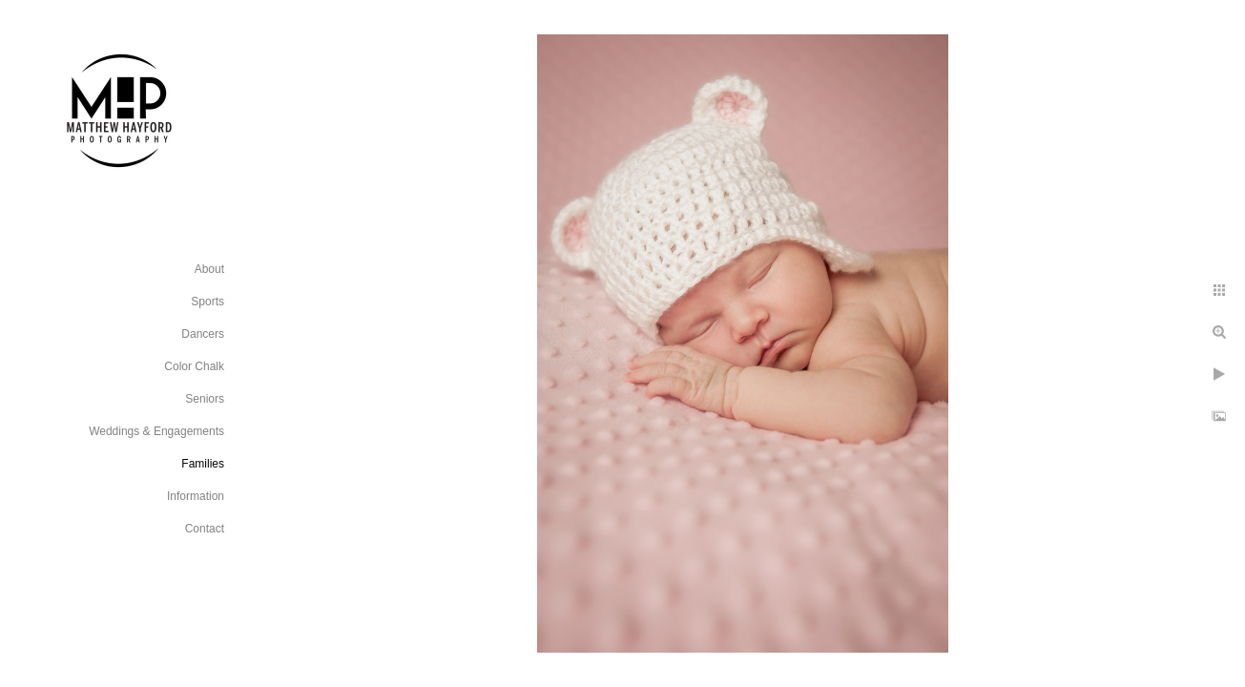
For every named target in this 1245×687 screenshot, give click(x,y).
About (209, 269)
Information (195, 496)
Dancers (202, 334)
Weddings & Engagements (156, 431)
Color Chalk (194, 366)
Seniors (204, 399)
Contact (204, 528)
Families (202, 463)
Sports (207, 301)
